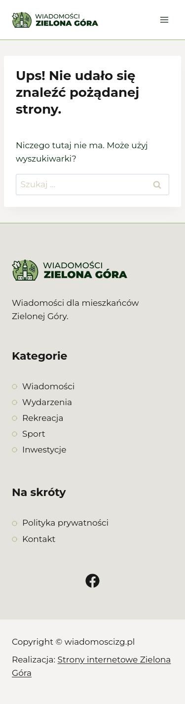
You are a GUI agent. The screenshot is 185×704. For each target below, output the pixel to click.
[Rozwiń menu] (164, 19)
